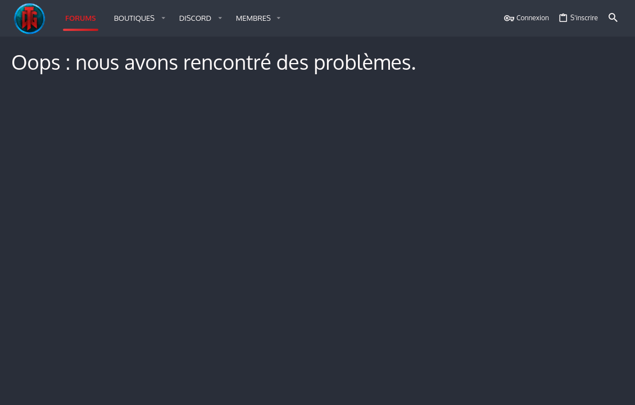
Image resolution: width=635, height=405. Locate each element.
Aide (557, 389)
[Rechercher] (613, 18)
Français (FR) (39, 389)
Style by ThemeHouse (140, 367)
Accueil (581, 389)
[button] (137, 18)
